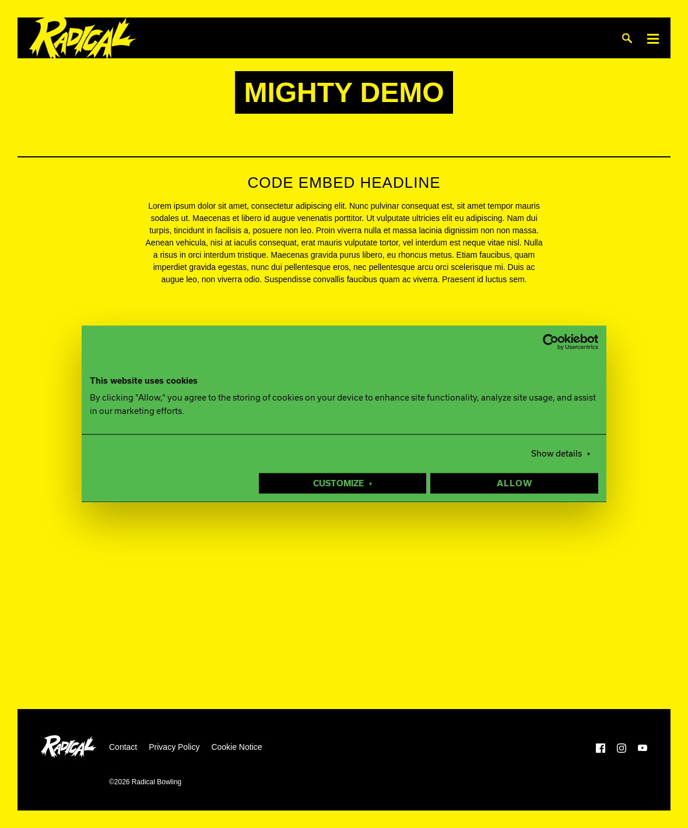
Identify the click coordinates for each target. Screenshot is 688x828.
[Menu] (653, 38)
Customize (338, 484)
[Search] (627, 38)
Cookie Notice (236, 747)
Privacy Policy (174, 747)
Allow (514, 484)
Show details (556, 454)
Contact (123, 747)
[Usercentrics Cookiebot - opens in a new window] (547, 342)
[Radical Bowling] (83, 38)
